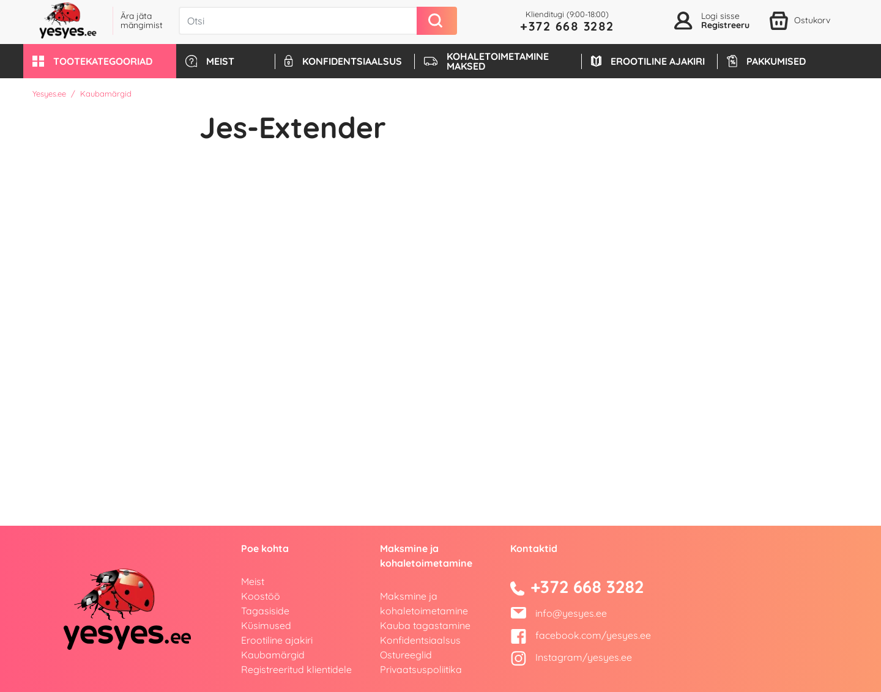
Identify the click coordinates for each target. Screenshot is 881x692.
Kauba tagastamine (425, 625)
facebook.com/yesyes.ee (580, 635)
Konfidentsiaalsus (420, 640)
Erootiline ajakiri (277, 640)
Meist (252, 581)
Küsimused (266, 625)
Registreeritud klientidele (296, 669)
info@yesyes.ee (571, 613)
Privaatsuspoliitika (421, 669)
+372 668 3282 (567, 26)
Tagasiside (265, 611)
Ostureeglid (406, 655)
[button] (99, 61)
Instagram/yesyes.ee (571, 657)
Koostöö (260, 596)
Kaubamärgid (273, 655)
